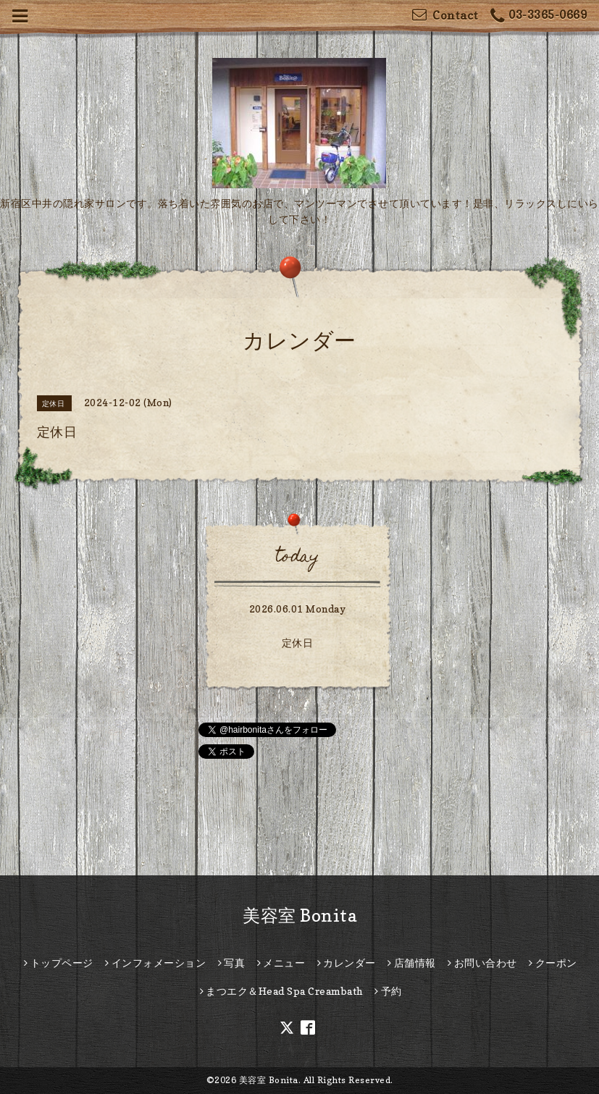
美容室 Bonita (299, 915)
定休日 (298, 642)
